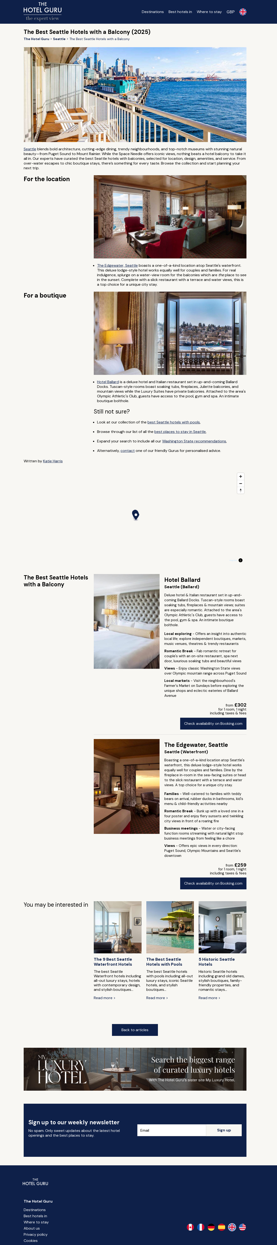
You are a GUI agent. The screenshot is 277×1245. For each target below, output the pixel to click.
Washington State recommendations (194, 441)
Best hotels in (180, 11)
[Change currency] (231, 11)
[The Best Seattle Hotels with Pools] (170, 928)
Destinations (153, 11)
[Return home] (43, 12)
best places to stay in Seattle (180, 431)
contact (128, 450)
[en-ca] (190, 1227)
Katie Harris (53, 461)
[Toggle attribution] (240, 560)
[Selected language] (242, 11)
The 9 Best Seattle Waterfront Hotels (113, 962)
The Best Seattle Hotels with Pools (164, 962)
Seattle (30, 149)
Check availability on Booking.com (213, 723)
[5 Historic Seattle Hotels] (222, 928)
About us (32, 1228)
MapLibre (233, 560)
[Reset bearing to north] (240, 490)
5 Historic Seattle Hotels (217, 962)
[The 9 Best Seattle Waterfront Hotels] (118, 928)
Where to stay (209, 11)
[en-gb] (232, 1227)
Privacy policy (36, 1234)
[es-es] (222, 1227)
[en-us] (242, 1227)
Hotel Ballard (108, 381)
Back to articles (134, 1029)
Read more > (105, 998)
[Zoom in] (240, 476)
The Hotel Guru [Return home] (38, 1201)
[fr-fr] (201, 1227)
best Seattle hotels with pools (173, 422)
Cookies (31, 1240)
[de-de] (211, 1227)
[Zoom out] (240, 483)
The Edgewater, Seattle (117, 265)
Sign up (224, 1130)
